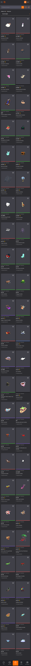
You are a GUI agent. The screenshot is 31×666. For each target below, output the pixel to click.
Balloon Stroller (19, 192)
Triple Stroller (4, 243)
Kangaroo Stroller (5, 63)
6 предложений (19, 244)
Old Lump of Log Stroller (6, 551)
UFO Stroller (18, 653)
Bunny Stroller (4, 166)
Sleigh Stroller (4, 628)
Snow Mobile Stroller (20, 627)
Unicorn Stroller (19, 38)
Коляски (9, 11)
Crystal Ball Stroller (20, 242)
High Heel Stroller (20, 499)
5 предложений (19, 450)
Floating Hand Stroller (21, 89)
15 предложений (4, 604)
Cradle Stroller (19, 63)
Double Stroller (19, 473)
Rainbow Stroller (4, 38)
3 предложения (4, 39)
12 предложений (4, 322)
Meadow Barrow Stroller (21, 422)
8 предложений (4, 245)
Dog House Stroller (5, 268)
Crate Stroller (4, 294)
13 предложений (19, 347)
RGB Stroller (4, 602)
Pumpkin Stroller (20, 166)
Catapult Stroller (4, 473)
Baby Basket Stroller (20, 115)
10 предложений (19, 270)
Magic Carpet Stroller (6, 320)
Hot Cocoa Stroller (5, 524)
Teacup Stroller (19, 397)
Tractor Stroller (4, 345)
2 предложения (19, 91)
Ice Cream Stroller (5, 89)
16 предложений (4, 552)
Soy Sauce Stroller (5, 371)
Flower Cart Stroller (5, 499)
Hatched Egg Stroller (5, 217)
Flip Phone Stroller (20, 268)
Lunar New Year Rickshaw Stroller (22, 551)
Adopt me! (3, 11)
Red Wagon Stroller (20, 576)
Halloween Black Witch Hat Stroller (7, 397)
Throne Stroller (19, 217)
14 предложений (19, 604)
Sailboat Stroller (19, 602)
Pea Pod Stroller (4, 576)
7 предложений (4, 65)
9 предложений (4, 295)
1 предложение (4, 116)
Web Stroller (4, 192)
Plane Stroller (4, 422)
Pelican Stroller (19, 320)
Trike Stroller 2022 (20, 345)
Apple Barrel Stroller (5, 448)
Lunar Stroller (19, 525)
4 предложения (4, 141)
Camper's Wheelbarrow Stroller (21, 448)
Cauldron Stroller (20, 140)
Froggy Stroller (19, 294)
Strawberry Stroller (5, 140)
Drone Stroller (4, 653)
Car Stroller (18, 371)
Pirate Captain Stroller (6, 114)
